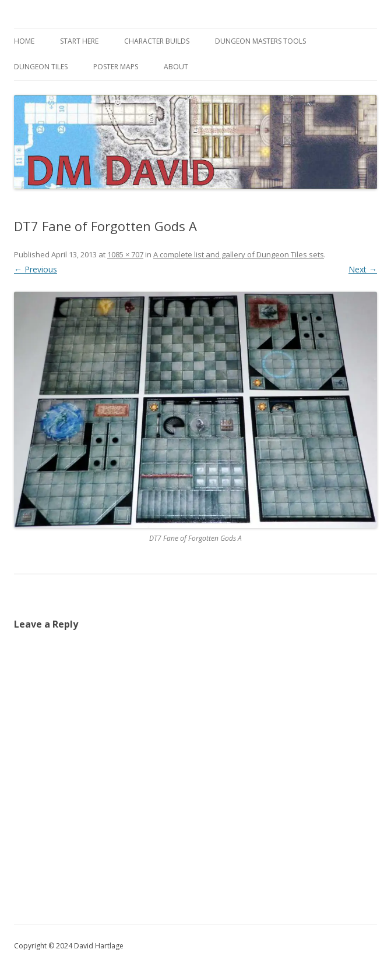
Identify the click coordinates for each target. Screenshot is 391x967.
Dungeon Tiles (41, 67)
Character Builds (156, 41)
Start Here (79, 41)
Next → (362, 269)
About (176, 67)
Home (24, 41)
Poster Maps (115, 67)
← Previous (35, 269)
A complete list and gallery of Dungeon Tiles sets (238, 254)
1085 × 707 (125, 254)
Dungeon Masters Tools (260, 41)
